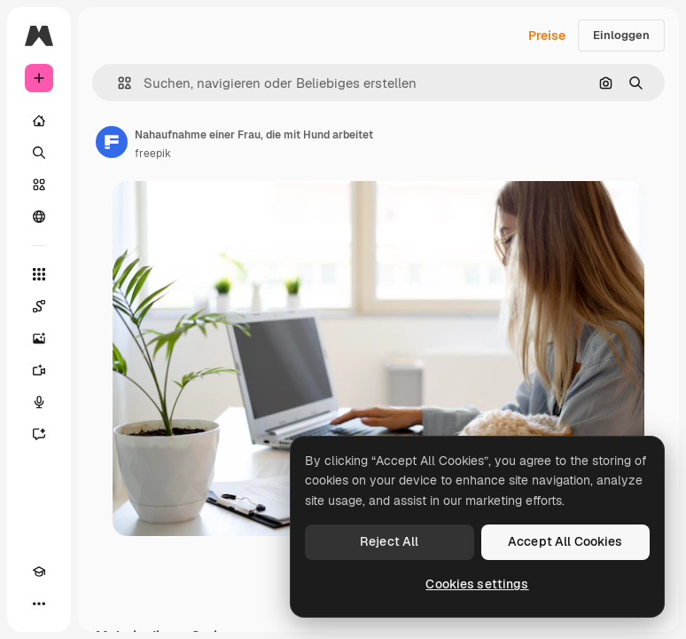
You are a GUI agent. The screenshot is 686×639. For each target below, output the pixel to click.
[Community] (39, 216)
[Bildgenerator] (39, 338)
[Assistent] (39, 434)
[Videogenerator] (39, 370)
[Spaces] (39, 306)
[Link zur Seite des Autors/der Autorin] (112, 142)
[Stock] (39, 184)
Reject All (389, 541)
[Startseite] (39, 120)
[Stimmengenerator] (39, 402)
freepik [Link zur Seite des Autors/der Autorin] (153, 153)
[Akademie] (39, 571)
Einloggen (621, 35)
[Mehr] (39, 603)
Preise (546, 35)
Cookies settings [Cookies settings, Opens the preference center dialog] (476, 584)
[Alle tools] (39, 274)
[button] (117, 83)
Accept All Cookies (565, 541)
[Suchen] (39, 152)
